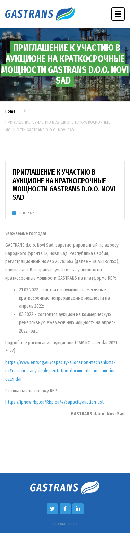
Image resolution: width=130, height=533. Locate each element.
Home (10, 111)
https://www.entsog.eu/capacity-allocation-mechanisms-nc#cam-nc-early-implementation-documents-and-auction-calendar (61, 370)
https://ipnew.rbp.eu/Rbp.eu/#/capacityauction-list (54, 402)
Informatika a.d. (65, 523)
